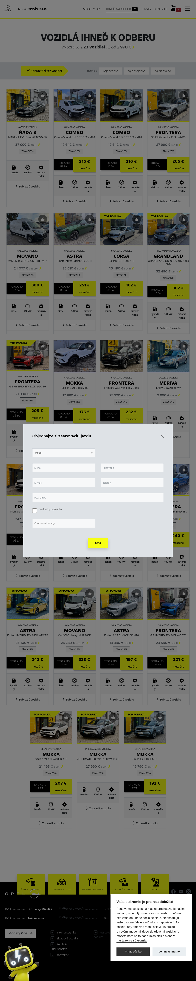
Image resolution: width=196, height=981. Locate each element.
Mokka (74, 383)
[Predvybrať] (42, 95)
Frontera (168, 132)
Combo (74, 132)
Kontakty (63, 955)
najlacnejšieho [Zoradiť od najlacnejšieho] (136, 71)
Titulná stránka (66, 932)
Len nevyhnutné (169, 951)
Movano (27, 256)
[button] (28, 186)
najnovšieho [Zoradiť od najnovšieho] (110, 71)
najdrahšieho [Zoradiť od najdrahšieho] (163, 71)
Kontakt (160, 9)
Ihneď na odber (122, 9)
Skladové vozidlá (67, 938)
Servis (146, 9)
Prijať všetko (133, 951)
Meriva (168, 383)
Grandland (168, 256)
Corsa (121, 256)
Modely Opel (93, 9)
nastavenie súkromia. (131, 940)
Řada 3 (27, 132)
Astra (74, 256)
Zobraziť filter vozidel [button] (44, 71)
